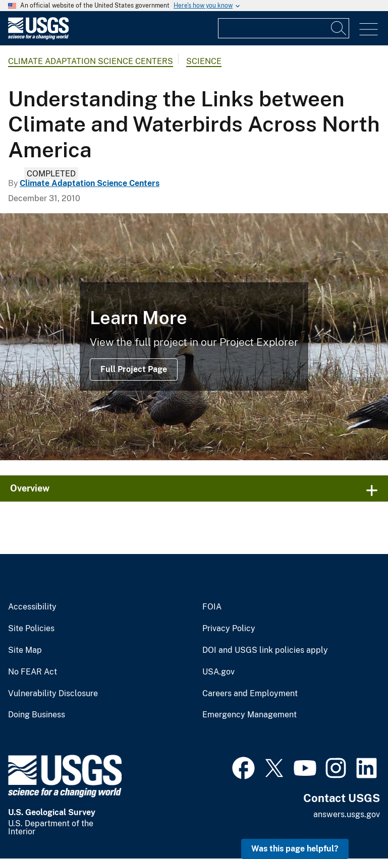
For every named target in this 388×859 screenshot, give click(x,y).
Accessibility (32, 606)
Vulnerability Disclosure (53, 693)
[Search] (339, 28)
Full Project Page (133, 369)
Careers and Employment (250, 693)
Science (203, 61)
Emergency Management (249, 714)
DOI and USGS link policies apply (265, 650)
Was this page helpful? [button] (295, 848)
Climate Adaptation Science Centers (90, 61)
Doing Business (36, 714)
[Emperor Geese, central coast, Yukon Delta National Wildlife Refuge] (194, 336)
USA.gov (218, 672)
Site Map (25, 650)
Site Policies (31, 628)
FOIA (211, 606)
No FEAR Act (32, 672)
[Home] (38, 37)
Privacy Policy (228, 628)
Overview (29, 488)
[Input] (283, 28)
